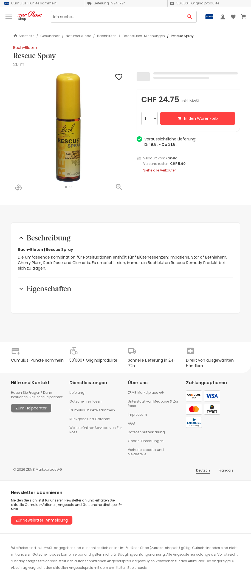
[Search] (117, 17)
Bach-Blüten (25, 47)
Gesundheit (50, 36)
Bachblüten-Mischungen (144, 36)
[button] (66, 187)
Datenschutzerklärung (146, 432)
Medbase (161, 401)
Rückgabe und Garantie (89, 419)
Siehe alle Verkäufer (159, 170)
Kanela (171, 158)
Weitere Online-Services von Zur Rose (95, 429)
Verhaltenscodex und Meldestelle (146, 451)
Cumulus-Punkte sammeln (92, 410)
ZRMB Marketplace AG (146, 392)
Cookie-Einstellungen (145, 441)
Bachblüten (107, 36)
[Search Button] (190, 17)
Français (226, 470)
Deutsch (203, 470)
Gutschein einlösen (85, 401)
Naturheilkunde (78, 36)
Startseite (23, 36)
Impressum (137, 414)
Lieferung (76, 392)
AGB (131, 423)
